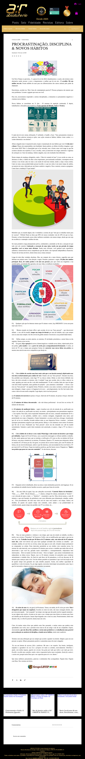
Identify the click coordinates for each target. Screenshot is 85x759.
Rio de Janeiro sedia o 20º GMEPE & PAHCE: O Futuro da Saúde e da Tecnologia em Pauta (42, 711)
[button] (76, 13)
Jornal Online (32, 28)
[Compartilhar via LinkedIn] (20, 680)
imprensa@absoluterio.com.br (44, 752)
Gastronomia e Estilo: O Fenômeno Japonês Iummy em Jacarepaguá (15, 711)
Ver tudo (80, 691)
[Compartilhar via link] (25, 680)
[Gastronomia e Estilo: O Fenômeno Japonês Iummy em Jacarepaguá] (16, 701)
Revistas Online (20, 28)
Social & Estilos (45, 28)
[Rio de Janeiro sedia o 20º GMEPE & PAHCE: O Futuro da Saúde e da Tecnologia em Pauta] (43, 701)
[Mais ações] (72, 40)
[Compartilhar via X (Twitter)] (16, 680)
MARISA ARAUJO (38, 758)
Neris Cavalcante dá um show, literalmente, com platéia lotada (68, 711)
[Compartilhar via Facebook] (12, 680)
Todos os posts (7, 28)
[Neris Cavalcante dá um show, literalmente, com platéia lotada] (69, 701)
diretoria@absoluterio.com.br (34, 754)
